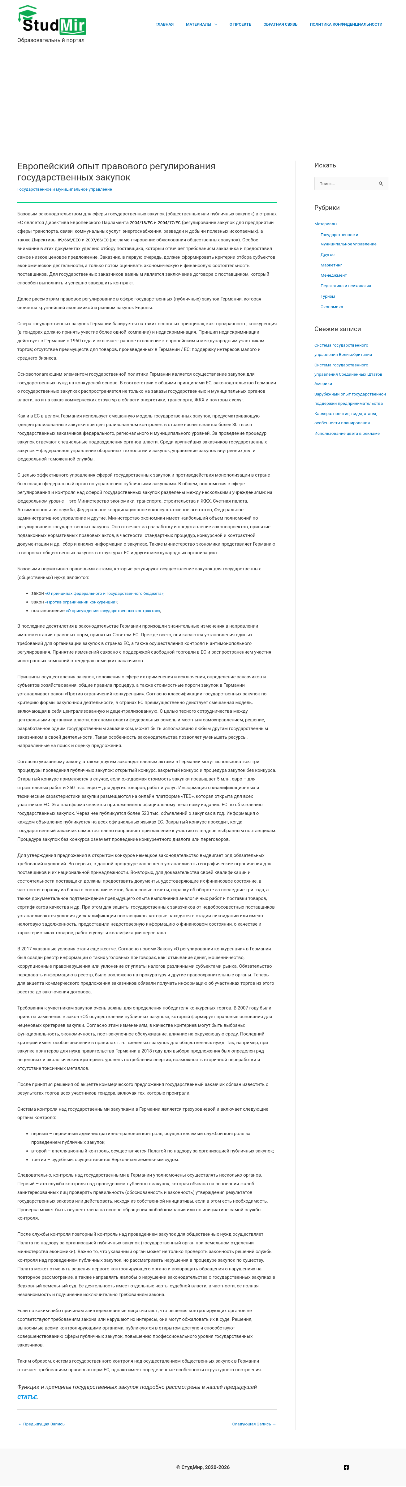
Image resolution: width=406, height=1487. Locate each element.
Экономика (333, 307)
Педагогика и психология (348, 286)
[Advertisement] (203, 95)
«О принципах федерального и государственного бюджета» (110, 593)
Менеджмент (335, 276)
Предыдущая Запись (43, 1424)
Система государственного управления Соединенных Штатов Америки (344, 375)
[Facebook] (346, 1468)
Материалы (214, 24)
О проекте (251, 24)
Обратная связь (287, 24)
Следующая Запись (252, 1424)
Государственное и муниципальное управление (69, 189)
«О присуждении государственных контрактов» (118, 610)
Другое (328, 255)
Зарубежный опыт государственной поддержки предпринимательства (346, 404)
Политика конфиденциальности (348, 24)
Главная (184, 24)
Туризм (328, 297)
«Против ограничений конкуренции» (84, 602)
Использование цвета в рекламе (350, 443)
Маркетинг (332, 265)
